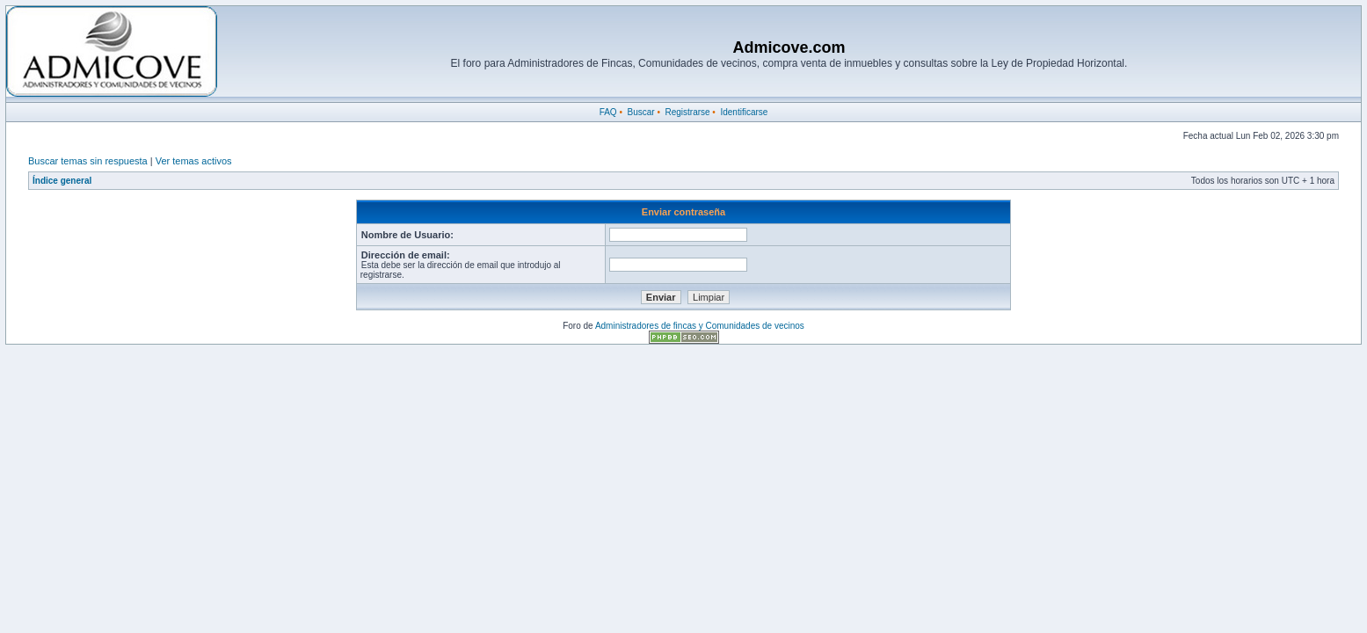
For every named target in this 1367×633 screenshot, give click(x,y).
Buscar (640, 112)
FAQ (608, 112)
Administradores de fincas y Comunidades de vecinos (699, 326)
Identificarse (743, 112)
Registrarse (687, 112)
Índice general (62, 181)
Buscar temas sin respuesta (88, 161)
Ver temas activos (194, 161)
